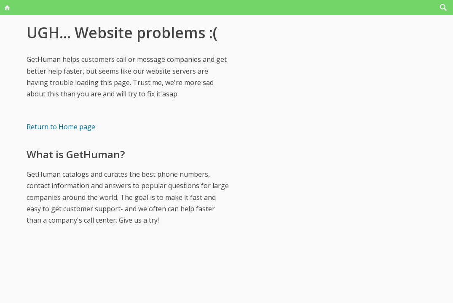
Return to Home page (61, 126)
